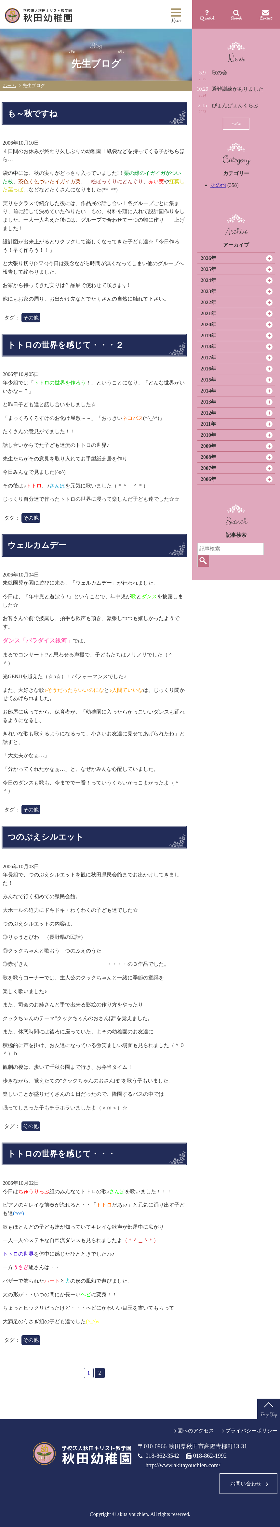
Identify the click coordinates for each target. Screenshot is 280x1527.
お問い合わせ (245, 1483)
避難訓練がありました (238, 89)
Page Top (268, 1414)
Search (236, 18)
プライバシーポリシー (251, 1430)
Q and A (207, 18)
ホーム (9, 85)
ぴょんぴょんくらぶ (235, 105)
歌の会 (219, 72)
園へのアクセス (196, 1430)
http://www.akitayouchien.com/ (182, 1465)
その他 (218, 185)
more (236, 123)
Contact (266, 18)
